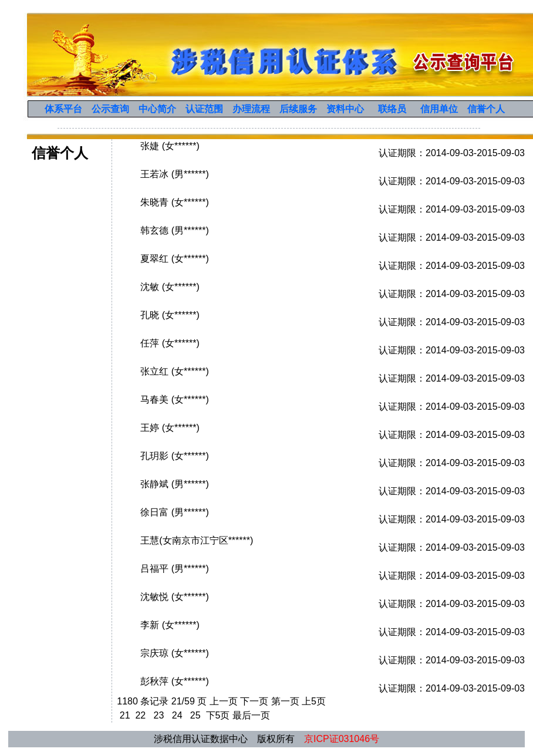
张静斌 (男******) (174, 484)
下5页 (218, 715)
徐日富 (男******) (174, 512)
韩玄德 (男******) (174, 230)
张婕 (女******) (169, 146)
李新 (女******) (169, 625)
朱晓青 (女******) (174, 202)
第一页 (285, 701)
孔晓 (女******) (169, 315)
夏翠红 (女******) (174, 259)
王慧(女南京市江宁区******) (196, 540)
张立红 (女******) (174, 371)
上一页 (224, 701)
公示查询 (110, 109)
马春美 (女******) (174, 399)
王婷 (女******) (169, 428)
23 (159, 715)
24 (177, 715)
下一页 (254, 701)
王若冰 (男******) (174, 174)
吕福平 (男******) (174, 569)
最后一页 (251, 715)
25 (195, 715)
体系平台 (63, 109)
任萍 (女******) (169, 343)
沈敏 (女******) (169, 287)
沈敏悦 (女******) (174, 597)
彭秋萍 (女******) (174, 681)
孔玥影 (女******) (174, 456)
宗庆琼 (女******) (174, 653)
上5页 (314, 701)
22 (141, 715)
